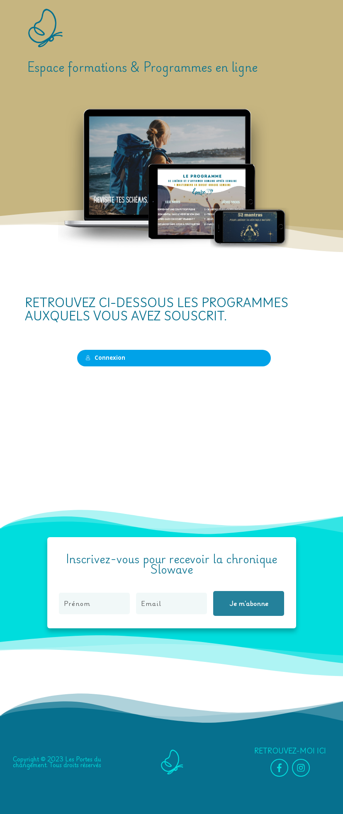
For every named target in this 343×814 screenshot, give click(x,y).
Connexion (103, 357)
